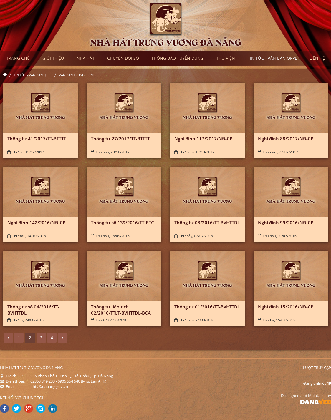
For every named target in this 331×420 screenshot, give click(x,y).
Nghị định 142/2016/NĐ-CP (36, 222)
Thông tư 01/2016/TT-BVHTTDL (207, 307)
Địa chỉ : (11, 376)
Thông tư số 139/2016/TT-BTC (122, 222)
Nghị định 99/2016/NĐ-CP (285, 222)
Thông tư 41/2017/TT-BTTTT (36, 139)
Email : (11, 386)
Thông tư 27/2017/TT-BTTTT (120, 139)
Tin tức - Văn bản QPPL (33, 75)
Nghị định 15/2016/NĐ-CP (285, 307)
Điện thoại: (12, 381)
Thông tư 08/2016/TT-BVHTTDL (207, 222)
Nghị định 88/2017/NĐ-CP (285, 139)
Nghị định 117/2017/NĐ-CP (203, 139)
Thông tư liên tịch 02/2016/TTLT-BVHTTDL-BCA (121, 310)
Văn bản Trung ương (77, 75)
